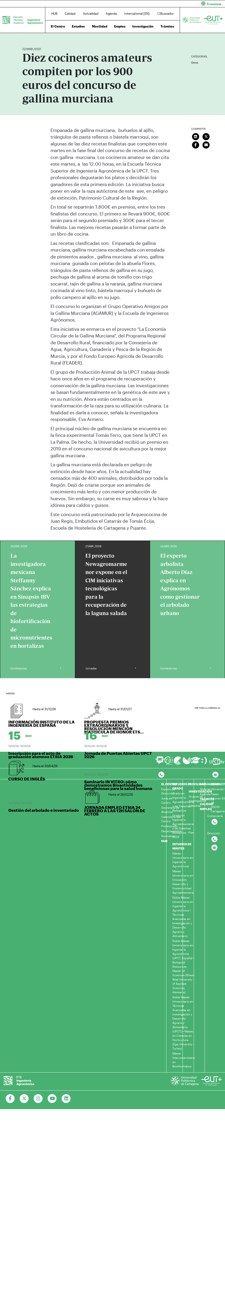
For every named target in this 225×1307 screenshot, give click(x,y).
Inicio (26, 35)
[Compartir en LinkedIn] (195, 136)
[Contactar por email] (214, 848)
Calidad (70, 13)
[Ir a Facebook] (10, 1098)
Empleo (119, 26)
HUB (54, 13)
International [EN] (137, 13)
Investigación (142, 26)
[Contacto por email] (215, 775)
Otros (194, 62)
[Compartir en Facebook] (195, 144)
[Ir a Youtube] (52, 1098)
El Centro (58, 26)
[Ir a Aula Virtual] (195, 762)
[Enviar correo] (206, 144)
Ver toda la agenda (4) (207, 708)
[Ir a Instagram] (38, 1098)
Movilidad (99, 26)
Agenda (111, 13)
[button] (170, 3)
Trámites (167, 26)
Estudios (78, 26)
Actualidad (90, 13)
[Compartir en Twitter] (206, 136)
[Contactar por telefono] (161, 775)
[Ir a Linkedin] (66, 1098)
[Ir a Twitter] (24, 1098)
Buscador (165, 13)
